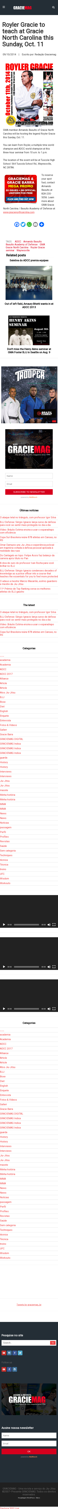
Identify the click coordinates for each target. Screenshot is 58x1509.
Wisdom (4, 878)
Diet (2, 706)
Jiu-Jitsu (5, 780)
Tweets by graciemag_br (29, 1304)
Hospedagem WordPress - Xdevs (29, 1498)
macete (4, 790)
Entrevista (5, 720)
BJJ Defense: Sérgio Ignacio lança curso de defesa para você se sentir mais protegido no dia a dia (28, 524)
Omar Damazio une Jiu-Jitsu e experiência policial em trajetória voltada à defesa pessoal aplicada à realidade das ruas (27, 547)
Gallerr (3, 729)
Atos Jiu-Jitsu (7, 692)
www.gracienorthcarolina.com (18, 212)
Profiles (4, 836)
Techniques (6, 855)
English (4, 711)
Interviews (5, 771)
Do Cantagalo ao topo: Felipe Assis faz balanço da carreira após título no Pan (27, 557)
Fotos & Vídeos (8, 725)
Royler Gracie (37, 247)
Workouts (5, 883)
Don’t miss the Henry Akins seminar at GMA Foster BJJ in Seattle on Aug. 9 (29, 350)
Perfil (3, 832)
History (4, 762)
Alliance (4, 678)
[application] (29, 911)
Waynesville (23, 250)
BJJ (2, 697)
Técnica (4, 864)
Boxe (3, 701)
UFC (2, 873)
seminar (10, 250)
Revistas (5, 841)
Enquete (4, 715)
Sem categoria (8, 850)
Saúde (3, 846)
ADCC (18, 241)
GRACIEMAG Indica (10, 743)
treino (3, 869)
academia (5, 660)
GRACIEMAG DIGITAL (11, 739)
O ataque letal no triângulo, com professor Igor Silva (28, 517)
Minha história (7, 794)
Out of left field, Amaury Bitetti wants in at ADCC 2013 (29, 305)
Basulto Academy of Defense (22, 244)
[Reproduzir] (4, 924)
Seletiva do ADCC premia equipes (29, 260)
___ (2, 655)
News (3, 813)
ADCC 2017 (6, 674)
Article (3, 683)
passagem (5, 827)
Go (53, 1343)
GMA (42, 244)
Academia (5, 664)
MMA (3, 804)
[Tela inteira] (54, 924)
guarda (3, 757)
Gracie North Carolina (17, 247)
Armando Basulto (32, 241)
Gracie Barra (6, 734)
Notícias (4, 822)
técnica (4, 859)
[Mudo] (49, 924)
